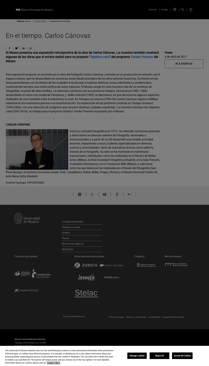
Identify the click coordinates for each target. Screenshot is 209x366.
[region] (104, 356)
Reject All (159, 355)
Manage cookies (137, 355)
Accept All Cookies (182, 355)
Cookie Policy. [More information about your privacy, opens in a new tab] (53, 363)
